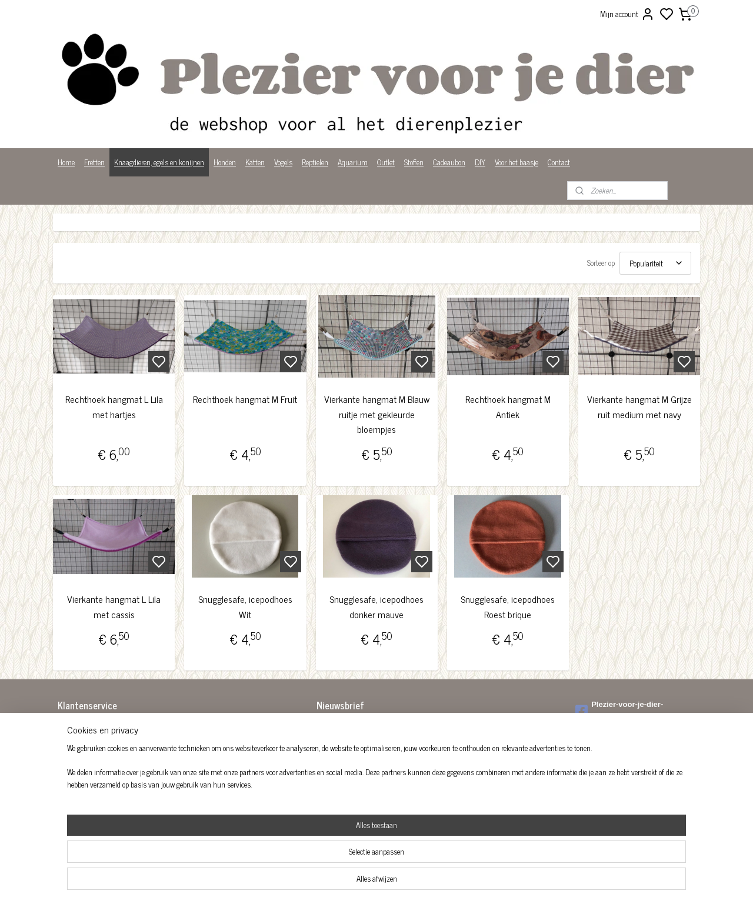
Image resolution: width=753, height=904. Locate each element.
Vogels (283, 162)
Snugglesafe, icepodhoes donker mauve (376, 607)
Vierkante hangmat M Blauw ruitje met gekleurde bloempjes (376, 414)
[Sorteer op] (655, 263)
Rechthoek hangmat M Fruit (245, 399)
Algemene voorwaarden (91, 726)
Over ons (70, 775)
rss (434, 882)
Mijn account (627, 14)
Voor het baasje (516, 162)
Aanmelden (342, 754)
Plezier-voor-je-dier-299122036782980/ (619, 710)
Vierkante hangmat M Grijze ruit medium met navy (639, 407)
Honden (225, 162)
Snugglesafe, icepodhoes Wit (245, 607)
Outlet (386, 162)
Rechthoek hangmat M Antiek (508, 407)
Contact (559, 162)
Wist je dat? (75, 800)
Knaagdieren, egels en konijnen (159, 162)
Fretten (94, 162)
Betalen (68, 739)
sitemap (417, 882)
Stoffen (414, 162)
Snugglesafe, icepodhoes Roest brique (508, 607)
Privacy (68, 788)
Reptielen (315, 162)
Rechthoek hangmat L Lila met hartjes (114, 407)
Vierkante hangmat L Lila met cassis (114, 607)
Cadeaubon (449, 162)
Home (66, 162)
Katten (255, 162)
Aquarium (353, 162)
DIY (480, 162)
